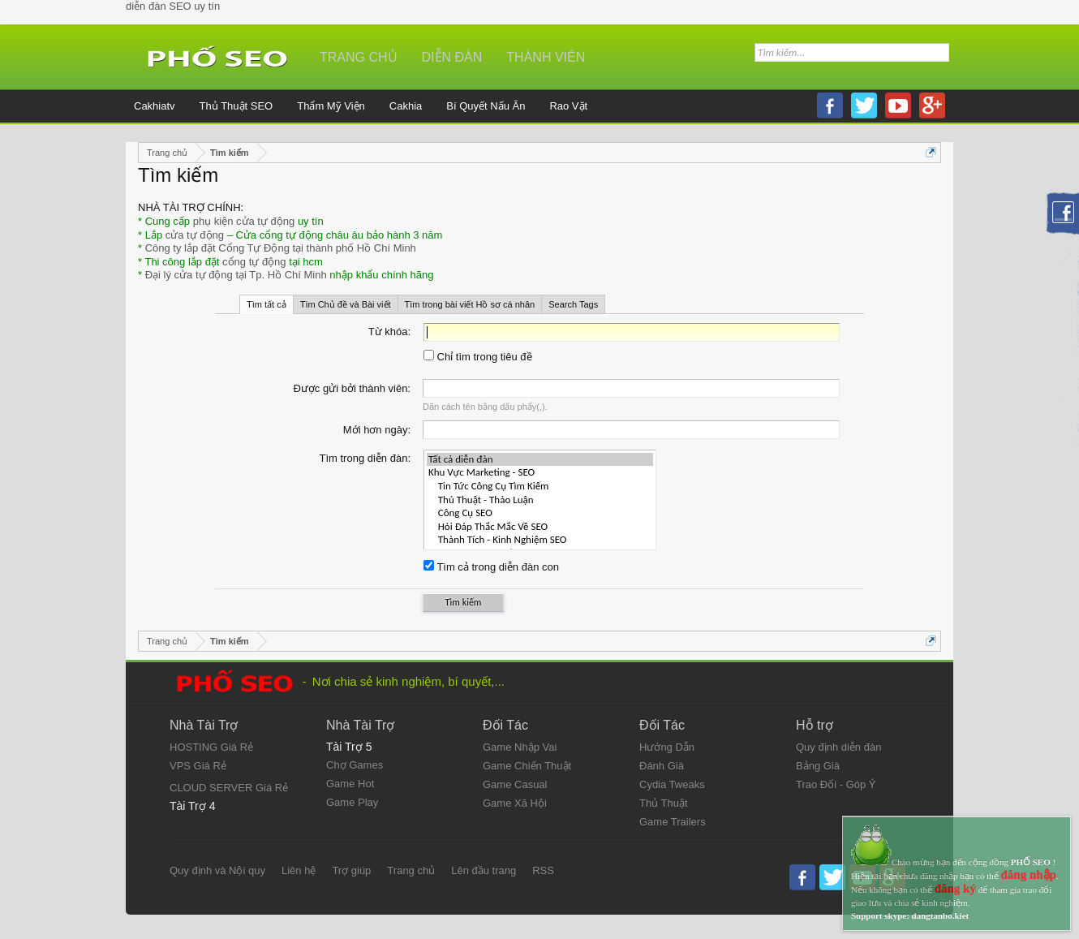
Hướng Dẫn (666, 747)
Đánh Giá (661, 766)
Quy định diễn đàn (838, 747)
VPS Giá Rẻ (198, 766)
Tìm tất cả (266, 304)
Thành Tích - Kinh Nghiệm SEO (540, 540)
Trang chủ (359, 57)
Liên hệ (299, 870)
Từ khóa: (389, 331)
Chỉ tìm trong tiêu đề (477, 357)
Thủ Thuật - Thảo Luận (540, 500)
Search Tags (573, 304)
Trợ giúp (351, 870)
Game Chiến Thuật (527, 766)
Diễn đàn (452, 57)
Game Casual (515, 784)
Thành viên (545, 57)
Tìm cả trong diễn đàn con (491, 567)
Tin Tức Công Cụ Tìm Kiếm (540, 486)
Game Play (352, 802)
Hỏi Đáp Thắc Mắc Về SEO (540, 527)
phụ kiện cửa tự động (244, 221)
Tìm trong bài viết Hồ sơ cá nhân (470, 304)
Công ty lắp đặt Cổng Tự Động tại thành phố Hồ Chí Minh (280, 248)
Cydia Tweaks (672, 784)
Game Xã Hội (515, 803)
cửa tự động (195, 235)
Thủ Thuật (663, 803)
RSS (543, 870)
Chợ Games (354, 765)
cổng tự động (254, 262)
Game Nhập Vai (520, 747)
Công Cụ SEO (540, 513)
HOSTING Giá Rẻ (211, 747)
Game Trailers (672, 822)
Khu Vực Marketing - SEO (540, 473)
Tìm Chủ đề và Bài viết (345, 304)
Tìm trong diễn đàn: (365, 458)
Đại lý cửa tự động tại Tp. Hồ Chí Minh (236, 275)
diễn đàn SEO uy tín (173, 6)
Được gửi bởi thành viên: (352, 388)
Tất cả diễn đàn (540, 460)
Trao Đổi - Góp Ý (836, 784)
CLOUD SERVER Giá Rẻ (229, 788)
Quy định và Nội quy (217, 870)
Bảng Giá (818, 766)
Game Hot (350, 783)
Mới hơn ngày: (377, 430)
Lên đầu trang (483, 870)
